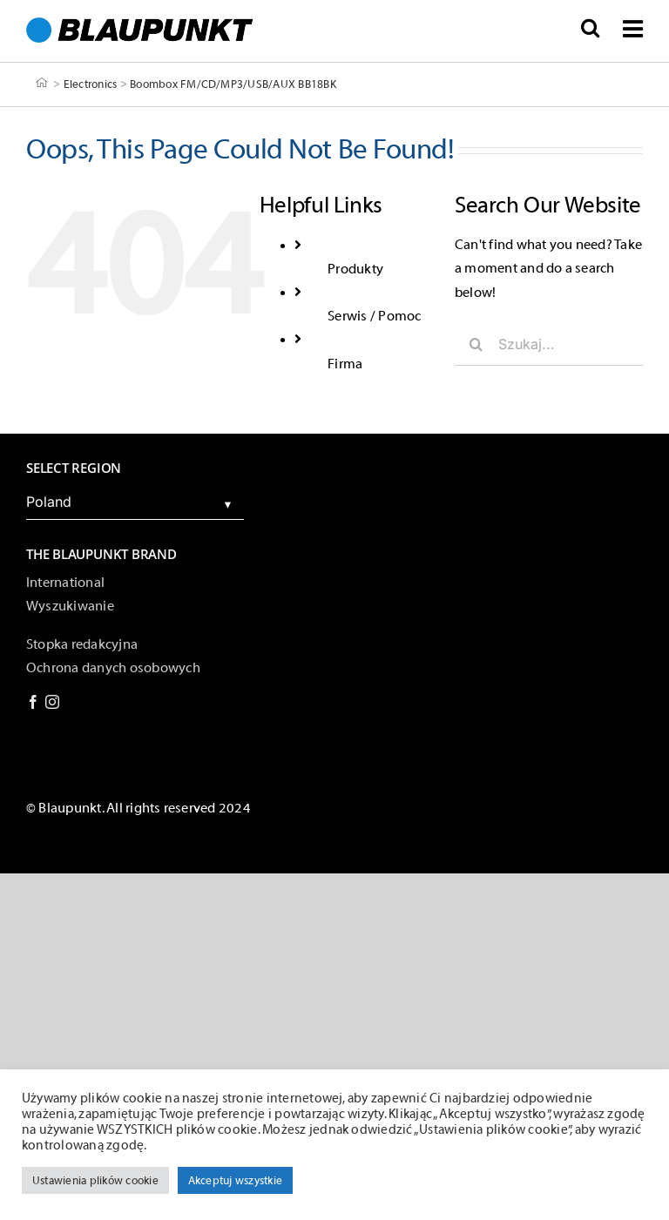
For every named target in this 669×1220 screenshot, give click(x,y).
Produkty (355, 269)
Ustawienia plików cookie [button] (95, 1180)
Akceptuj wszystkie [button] (235, 1180)
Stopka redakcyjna (82, 644)
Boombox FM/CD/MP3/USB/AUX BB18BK (233, 83)
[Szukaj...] (549, 344)
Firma (345, 364)
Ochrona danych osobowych (113, 668)
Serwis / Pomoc (374, 316)
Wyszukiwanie (70, 606)
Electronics (91, 83)
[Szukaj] (476, 344)
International (65, 582)
